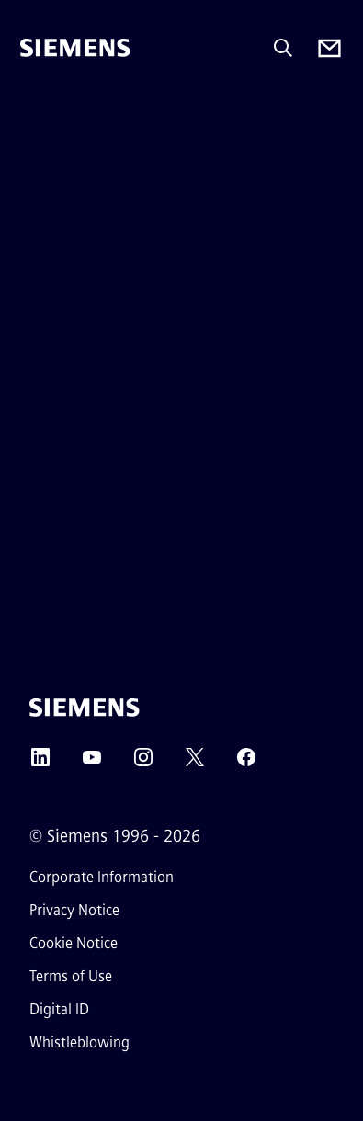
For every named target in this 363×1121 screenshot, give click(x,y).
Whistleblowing (79, 1042)
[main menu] (33, 110)
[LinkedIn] (40, 763)
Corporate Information (101, 877)
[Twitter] (195, 763)
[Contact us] (329, 48)
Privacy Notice (74, 910)
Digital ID (59, 1009)
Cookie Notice (73, 943)
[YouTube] (92, 763)
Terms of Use (70, 976)
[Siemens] (75, 48)
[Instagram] (143, 763)
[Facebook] (246, 763)
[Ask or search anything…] (283, 48)
